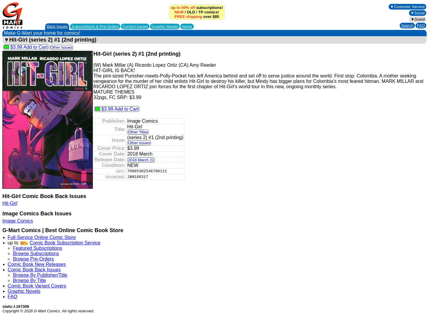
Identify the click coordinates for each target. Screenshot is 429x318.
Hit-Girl (9, 203)
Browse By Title (29, 280)
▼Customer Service (407, 6)
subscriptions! (197, 7)
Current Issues (135, 26)
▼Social (417, 13)
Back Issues (57, 26)
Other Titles (138, 132)
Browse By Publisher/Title (40, 275)
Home (187, 26)
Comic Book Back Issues (34, 269)
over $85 (197, 16)
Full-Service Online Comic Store (42, 237)
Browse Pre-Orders (33, 258)
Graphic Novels (164, 26)
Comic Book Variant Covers (37, 285)
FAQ (421, 25)
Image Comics (17, 220)
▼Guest (417, 19)
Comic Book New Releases (37, 264)
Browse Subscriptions (36, 253)
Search (407, 25)
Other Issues (61, 47)
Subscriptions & (95, 26)
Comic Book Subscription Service (65, 242)
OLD (191, 12)
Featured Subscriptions (37, 248)
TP (200, 12)
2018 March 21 (141, 160)
